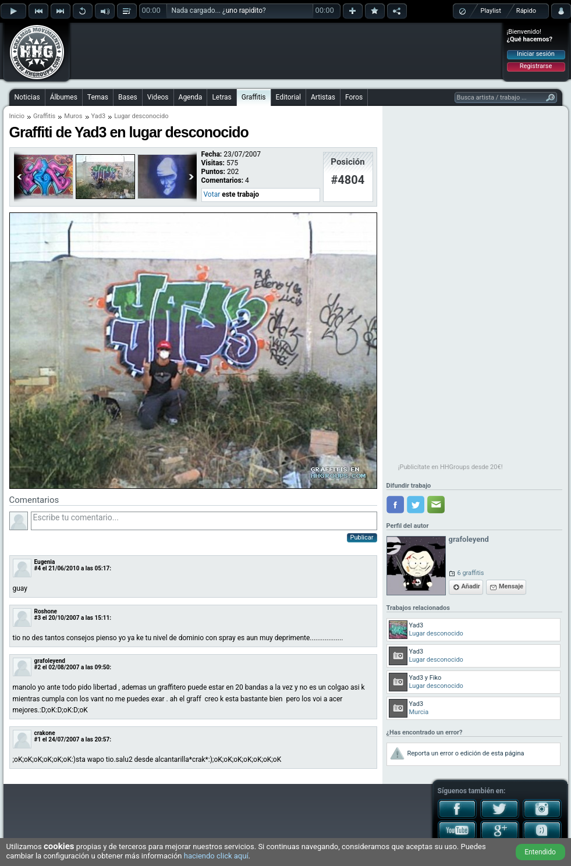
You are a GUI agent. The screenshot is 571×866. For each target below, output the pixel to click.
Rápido (526, 11)
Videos (158, 97)
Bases (127, 97)
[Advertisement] (286, 50)
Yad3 (98, 116)
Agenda (191, 97)
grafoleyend (49, 661)
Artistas (323, 97)
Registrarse (536, 66)
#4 (37, 568)
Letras (221, 97)
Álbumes (63, 97)
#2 (37, 667)
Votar (212, 194)
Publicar (362, 537)
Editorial (288, 97)
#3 (37, 618)
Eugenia (44, 562)
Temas (97, 97)
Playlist (491, 11)
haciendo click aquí (216, 855)
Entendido (540, 852)
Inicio (16, 116)
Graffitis (254, 97)
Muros (73, 116)
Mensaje (511, 586)
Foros (354, 97)
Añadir (471, 586)
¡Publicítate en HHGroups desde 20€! (450, 467)
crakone (44, 733)
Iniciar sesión (536, 54)
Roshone (45, 611)
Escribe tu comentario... (204, 521)
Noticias (27, 97)
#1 (37, 739)
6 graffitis (470, 573)
